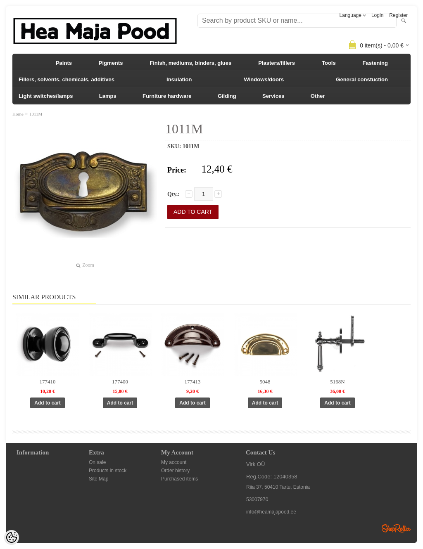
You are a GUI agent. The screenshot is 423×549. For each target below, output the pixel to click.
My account (173, 462)
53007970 (257, 499)
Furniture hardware (167, 96)
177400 (120, 382)
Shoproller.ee (396, 528)
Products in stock (107, 470)
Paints (64, 63)
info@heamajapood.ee (271, 512)
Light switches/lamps (46, 96)
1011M (35, 113)
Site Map (98, 479)
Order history (175, 470)
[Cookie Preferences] (11, 537)
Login (377, 15)
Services (273, 96)
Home (18, 113)
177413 (193, 382)
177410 (48, 382)
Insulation (179, 79)
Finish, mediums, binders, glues (190, 63)
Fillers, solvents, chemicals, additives (66, 79)
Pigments (111, 63)
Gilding (227, 96)
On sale (97, 462)
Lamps (107, 96)
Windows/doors (264, 79)
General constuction (362, 79)
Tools (329, 63)
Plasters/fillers (276, 63)
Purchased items (179, 479)
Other (318, 96)
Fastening (375, 63)
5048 (265, 382)
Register (398, 15)
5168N (337, 382)
